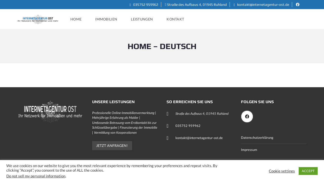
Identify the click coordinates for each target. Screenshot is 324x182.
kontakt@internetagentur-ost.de (261, 5)
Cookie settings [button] (282, 171)
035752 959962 (144, 5)
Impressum (249, 150)
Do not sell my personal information (35, 176)
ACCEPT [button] (308, 171)
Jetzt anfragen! (112, 145)
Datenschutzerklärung (257, 137)
